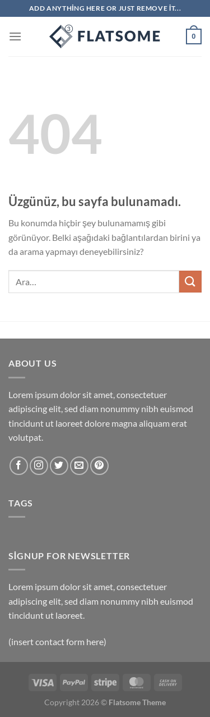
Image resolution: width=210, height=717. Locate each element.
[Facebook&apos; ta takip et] (19, 465)
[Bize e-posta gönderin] (79, 465)
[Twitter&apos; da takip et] (59, 465)
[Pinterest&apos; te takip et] (99, 465)
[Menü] (15, 36)
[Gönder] (190, 282)
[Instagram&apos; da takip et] (39, 465)
